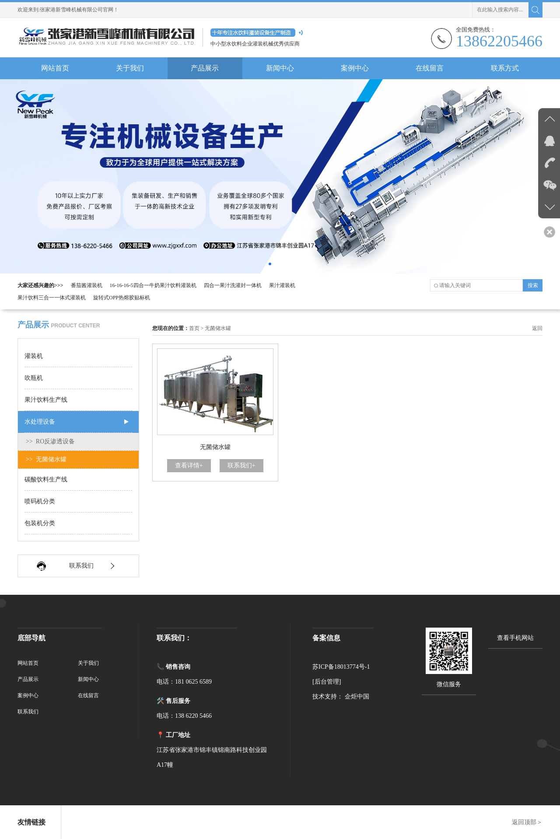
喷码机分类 (39, 501)
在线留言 (430, 68)
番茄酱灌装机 (86, 285)
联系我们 (81, 565)
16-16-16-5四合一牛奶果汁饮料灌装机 (153, 285)
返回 (537, 328)
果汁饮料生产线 (45, 400)
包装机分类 (39, 523)
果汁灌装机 (282, 285)
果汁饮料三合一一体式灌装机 (52, 298)
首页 (194, 328)
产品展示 (205, 68)
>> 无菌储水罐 (46, 459)
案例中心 (355, 68)
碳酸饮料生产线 (45, 479)
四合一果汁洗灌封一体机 (233, 285)
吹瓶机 (33, 378)
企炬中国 (357, 696)
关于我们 (130, 68)
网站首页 (55, 68)
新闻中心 (280, 68)
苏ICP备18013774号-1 (341, 666)
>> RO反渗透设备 (50, 441)
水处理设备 (39, 421)
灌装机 (33, 356)
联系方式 (505, 68)
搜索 (533, 285)
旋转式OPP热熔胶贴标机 (121, 298)
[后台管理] (326, 681)
